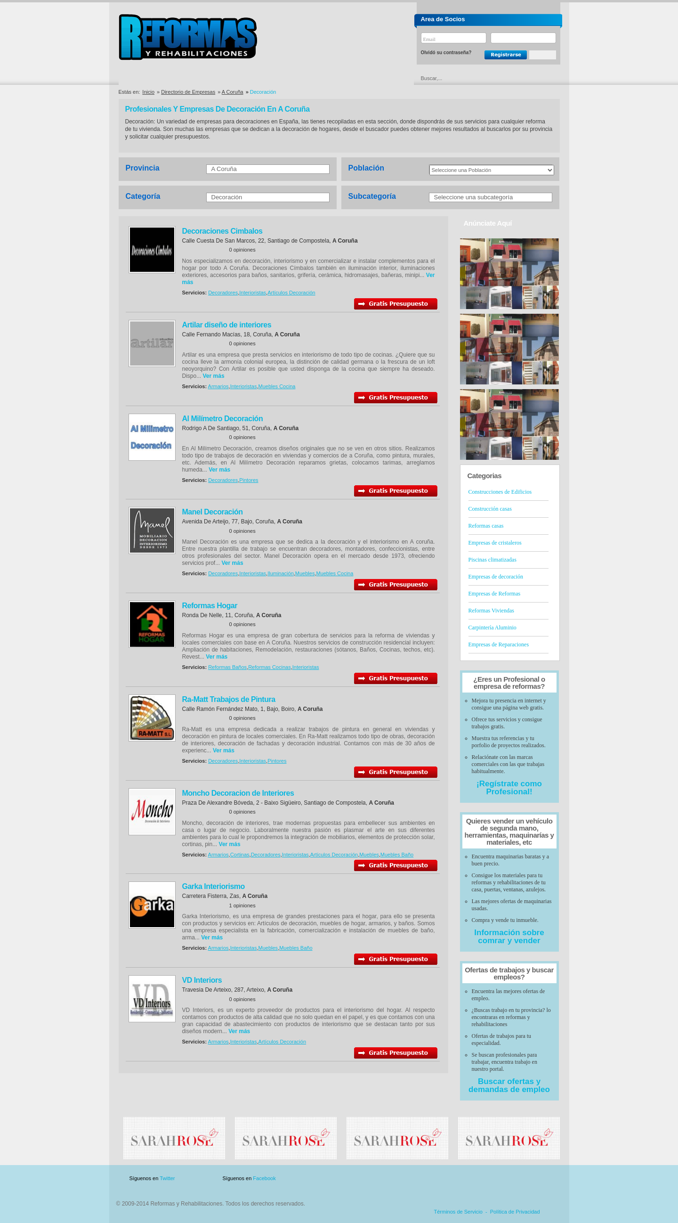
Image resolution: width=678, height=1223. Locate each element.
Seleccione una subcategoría (473, 197)
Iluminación (280, 573)
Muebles (305, 573)
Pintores (248, 480)
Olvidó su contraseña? (446, 52)
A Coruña (232, 92)
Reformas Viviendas (491, 610)
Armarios (218, 386)
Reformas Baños (227, 667)
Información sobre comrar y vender (509, 936)
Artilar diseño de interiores (227, 325)
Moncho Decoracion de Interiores (238, 793)
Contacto (510, 1178)
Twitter (167, 1178)
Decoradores (223, 292)
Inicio (148, 92)
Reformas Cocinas (269, 667)
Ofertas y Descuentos (307, 78)
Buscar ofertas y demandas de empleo (509, 1085)
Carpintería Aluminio (492, 627)
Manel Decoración (212, 512)
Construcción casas (490, 509)
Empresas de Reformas (494, 593)
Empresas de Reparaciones (498, 644)
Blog (546, 1178)
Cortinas (240, 854)
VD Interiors (202, 980)
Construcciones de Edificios (500, 492)
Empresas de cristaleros (495, 542)
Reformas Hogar (209, 606)
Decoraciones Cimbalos (222, 231)
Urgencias (379, 78)
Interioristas (252, 292)
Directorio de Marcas (233, 78)
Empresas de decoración (496, 576)
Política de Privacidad (515, 1212)
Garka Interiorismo (213, 886)
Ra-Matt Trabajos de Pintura (228, 699)
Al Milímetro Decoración (222, 419)
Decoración (226, 197)
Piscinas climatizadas (492, 559)
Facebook (264, 1178)
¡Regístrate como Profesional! (509, 787)
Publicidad (466, 1178)
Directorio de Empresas (157, 78)
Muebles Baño (396, 854)
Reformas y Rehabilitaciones (187, 37)
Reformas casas (486, 525)
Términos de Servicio (458, 1212)
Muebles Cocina (277, 386)
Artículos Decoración (291, 292)
